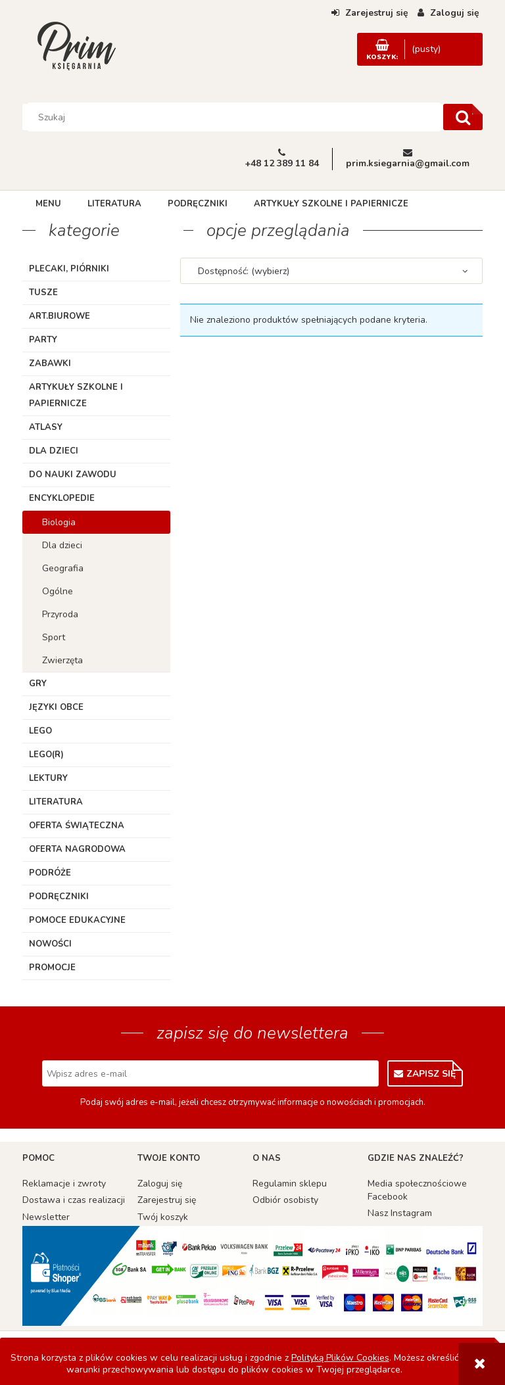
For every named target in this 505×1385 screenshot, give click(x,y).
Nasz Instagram (400, 1213)
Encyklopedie (62, 498)
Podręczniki (59, 897)
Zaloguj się (159, 1183)
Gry (38, 684)
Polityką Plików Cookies (340, 1357)
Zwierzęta (62, 660)
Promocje (52, 968)
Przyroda (60, 614)
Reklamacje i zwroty (64, 1183)
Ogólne (57, 591)
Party (43, 340)
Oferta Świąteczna (76, 826)
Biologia (59, 522)
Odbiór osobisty (285, 1200)
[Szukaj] (463, 117)
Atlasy (45, 427)
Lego (40, 731)
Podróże (50, 873)
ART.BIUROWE (59, 316)
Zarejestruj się (166, 1200)
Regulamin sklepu (289, 1183)
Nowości (50, 944)
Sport (53, 637)
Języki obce (56, 707)
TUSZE (43, 292)
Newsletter (46, 1217)
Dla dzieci (53, 451)
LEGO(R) (46, 755)
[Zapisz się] (425, 1073)
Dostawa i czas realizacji (73, 1200)
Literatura (56, 802)
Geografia (63, 568)
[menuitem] (48, 204)
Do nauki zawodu (72, 475)
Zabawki (50, 363)
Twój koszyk (162, 1217)
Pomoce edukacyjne (77, 920)
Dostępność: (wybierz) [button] (243, 271)
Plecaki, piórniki (69, 269)
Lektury (48, 778)
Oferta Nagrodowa (77, 849)
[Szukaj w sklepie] (234, 117)
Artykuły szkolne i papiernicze (76, 395)
